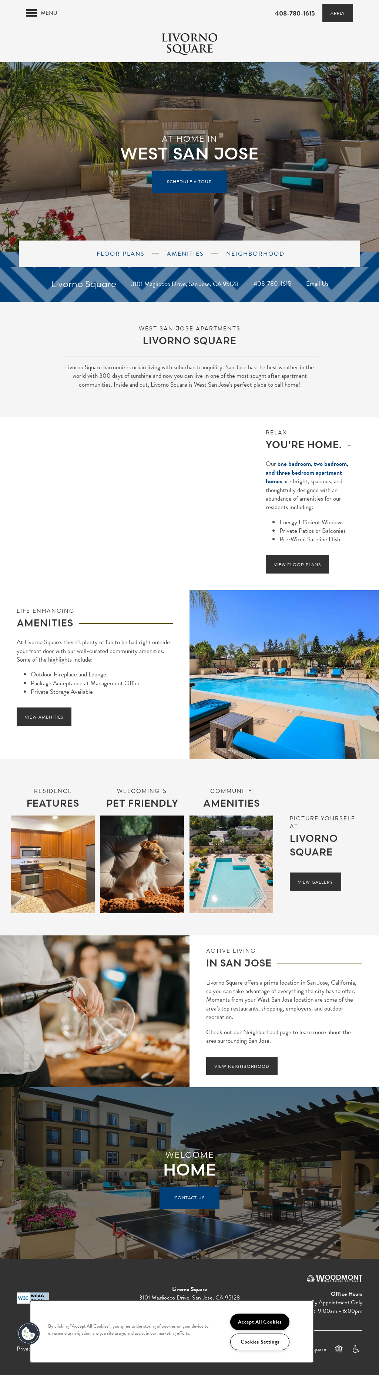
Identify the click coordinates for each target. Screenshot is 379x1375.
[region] (172, 1331)
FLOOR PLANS (119, 254)
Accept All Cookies (260, 1322)
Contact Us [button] (189, 1197)
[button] (337, 13)
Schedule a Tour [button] (189, 181)
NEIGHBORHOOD (254, 254)
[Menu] (41, 13)
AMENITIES (184, 254)
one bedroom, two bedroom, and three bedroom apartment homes (307, 472)
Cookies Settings (260, 1342)
